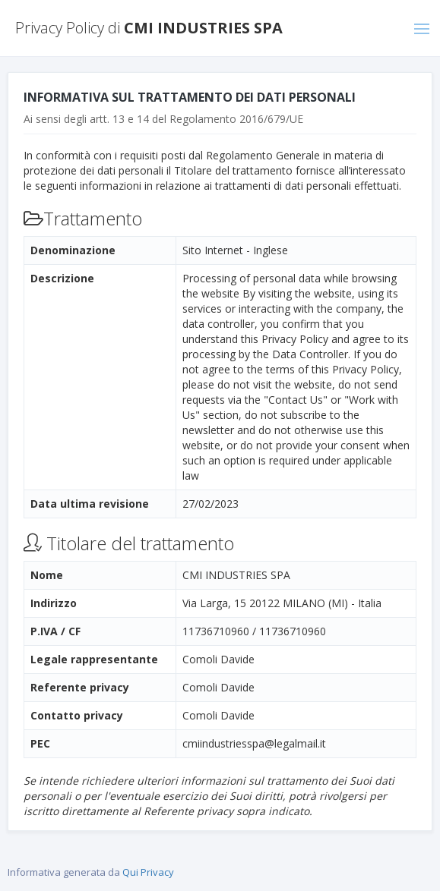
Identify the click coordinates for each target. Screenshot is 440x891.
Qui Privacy (148, 872)
